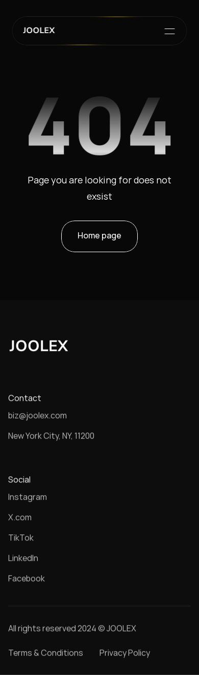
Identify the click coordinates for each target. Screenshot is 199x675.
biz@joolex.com (37, 415)
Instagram (27, 496)
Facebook (26, 578)
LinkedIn (23, 557)
